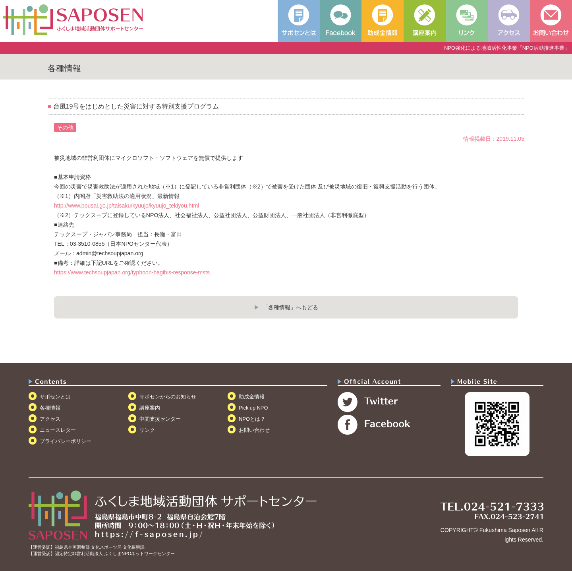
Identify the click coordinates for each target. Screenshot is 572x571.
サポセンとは (55, 397)
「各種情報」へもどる (290, 307)
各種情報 (50, 408)
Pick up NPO (253, 408)
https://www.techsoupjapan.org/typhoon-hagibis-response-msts (132, 272)
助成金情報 (252, 397)
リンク (147, 430)
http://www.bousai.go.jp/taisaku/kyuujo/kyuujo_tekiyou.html (126, 205)
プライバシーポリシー (65, 441)
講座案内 (149, 408)
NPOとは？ (252, 419)
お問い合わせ (254, 430)
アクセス (50, 419)
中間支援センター (160, 419)
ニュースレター (58, 430)
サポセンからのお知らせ (167, 397)
